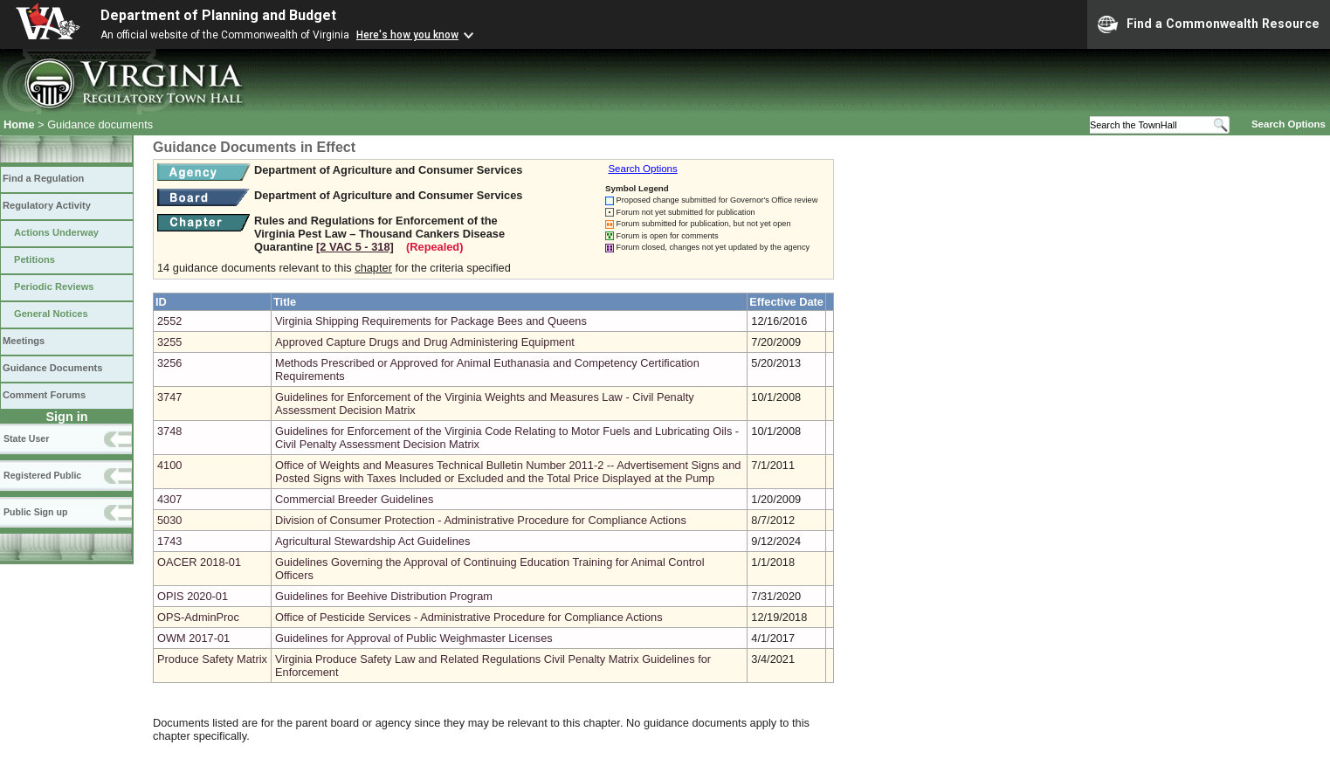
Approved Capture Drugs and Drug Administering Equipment (425, 342)
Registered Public (42, 475)
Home (19, 124)
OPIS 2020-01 (192, 596)
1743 (169, 541)
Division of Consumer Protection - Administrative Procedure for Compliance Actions (480, 520)
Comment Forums (44, 395)
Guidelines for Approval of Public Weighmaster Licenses (414, 638)
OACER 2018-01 (199, 562)
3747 (169, 397)
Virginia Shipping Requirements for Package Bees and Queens (431, 321)
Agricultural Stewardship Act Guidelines (372, 541)
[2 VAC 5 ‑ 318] (355, 246)
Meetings (24, 340)
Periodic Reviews (54, 286)
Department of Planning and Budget (218, 15)
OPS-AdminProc (198, 617)
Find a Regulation (43, 178)
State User (26, 438)
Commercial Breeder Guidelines (354, 499)
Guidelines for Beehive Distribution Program (384, 596)
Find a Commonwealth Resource (1209, 24)
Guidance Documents (52, 367)
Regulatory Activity (47, 205)
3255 (169, 342)
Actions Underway (56, 232)
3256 (169, 362)
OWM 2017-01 (193, 638)
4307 (169, 499)
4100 (169, 465)
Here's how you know (407, 35)
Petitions (34, 259)
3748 (169, 431)
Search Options (1288, 124)
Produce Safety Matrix (212, 659)
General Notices (51, 313)
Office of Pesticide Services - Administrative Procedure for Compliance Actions (469, 617)
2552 (169, 321)
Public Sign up (35, 512)
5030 (169, 520)
